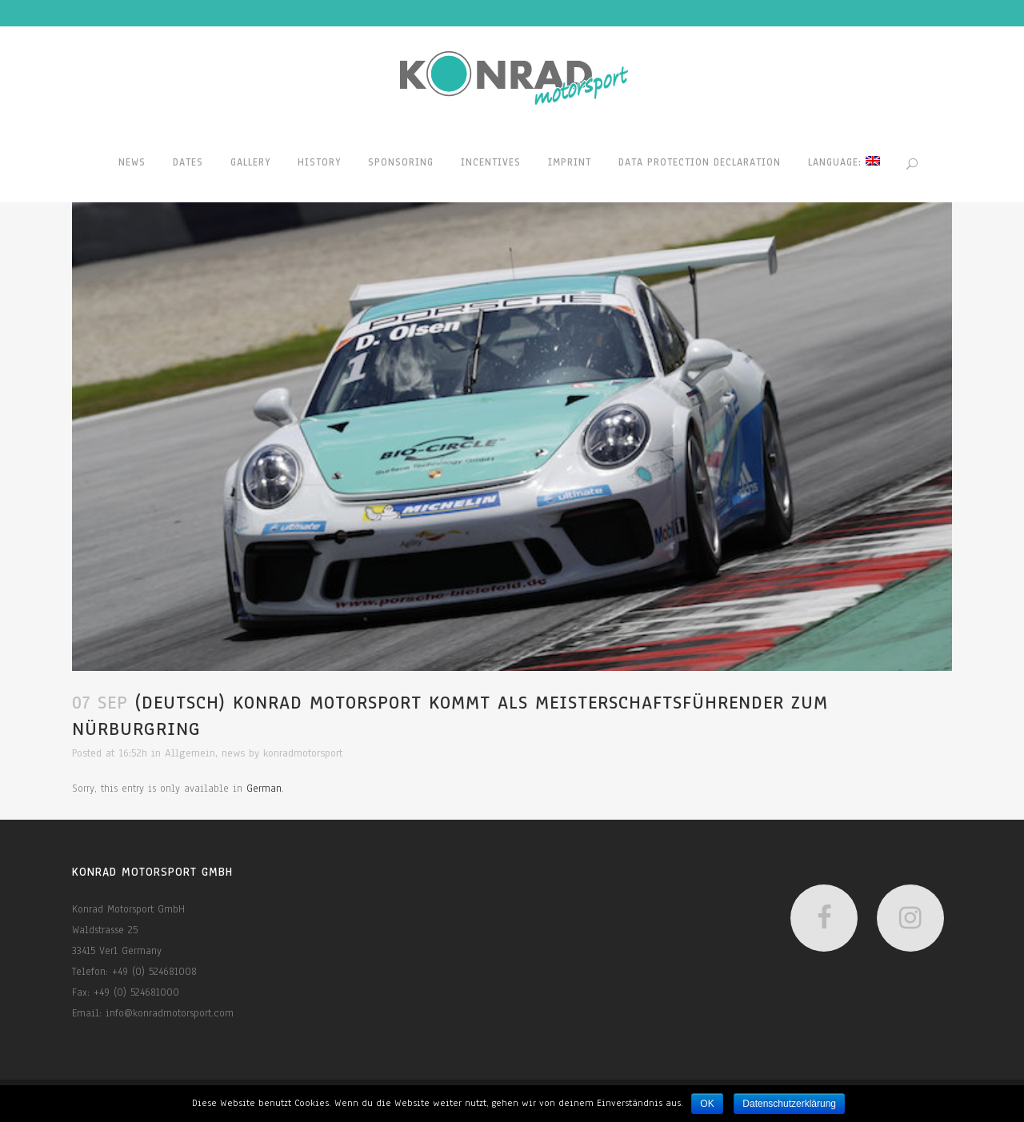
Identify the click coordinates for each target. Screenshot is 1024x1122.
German (264, 788)
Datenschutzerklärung (789, 1103)
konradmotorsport (302, 753)
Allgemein (190, 753)
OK (707, 1103)
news (233, 753)
